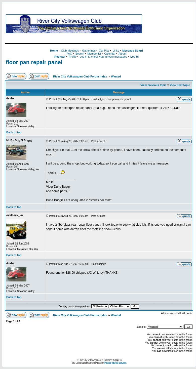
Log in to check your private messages (103, 56)
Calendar (109, 53)
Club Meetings (70, 50)
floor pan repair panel (34, 62)
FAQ (69, 53)
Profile (72, 56)
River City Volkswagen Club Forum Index (80, 76)
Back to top (13, 132)
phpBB (118, 360)
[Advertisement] (168, 24)
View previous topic (153, 85)
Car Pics (104, 50)
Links (116, 50)
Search (79, 53)
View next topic (180, 85)
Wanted (116, 76)
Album (122, 53)
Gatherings (89, 50)
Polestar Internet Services (115, 362)
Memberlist (94, 53)
